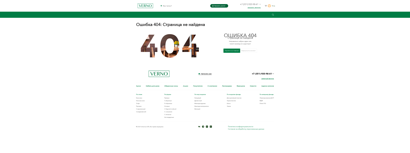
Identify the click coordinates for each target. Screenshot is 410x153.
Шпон (229, 103)
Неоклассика (140, 100)
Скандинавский (141, 111)
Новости (253, 86)
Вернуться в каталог (248, 51)
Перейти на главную (232, 51)
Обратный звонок (267, 78)
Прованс (139, 106)
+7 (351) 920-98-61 (249, 4)
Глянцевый (197, 98)
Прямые (166, 98)
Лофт (138, 103)
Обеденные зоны (171, 86)
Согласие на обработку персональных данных (246, 129)
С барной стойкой (170, 109)
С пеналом (167, 114)
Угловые (167, 106)
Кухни (138, 86)
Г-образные (168, 100)
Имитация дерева (200, 103)
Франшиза (241, 86)
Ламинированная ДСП (267, 98)
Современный (140, 109)
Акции (185, 86)
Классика (139, 98)
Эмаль (229, 106)
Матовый (197, 109)
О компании (212, 86)
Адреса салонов (267, 86)
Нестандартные (169, 117)
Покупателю (198, 86)
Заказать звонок (254, 7)
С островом (168, 111)
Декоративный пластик (234, 98)
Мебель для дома (152, 86)
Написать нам (205, 74)
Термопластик (231, 100)
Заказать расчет (218, 6)
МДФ (261, 100)
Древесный (198, 100)
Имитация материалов (201, 106)
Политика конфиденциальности (240, 126)
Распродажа (227, 86)
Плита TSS (263, 103)
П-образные (168, 103)
